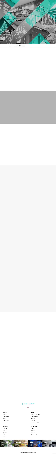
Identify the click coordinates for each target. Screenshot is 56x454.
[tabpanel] (28, 22)
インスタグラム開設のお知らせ (19, 45)
